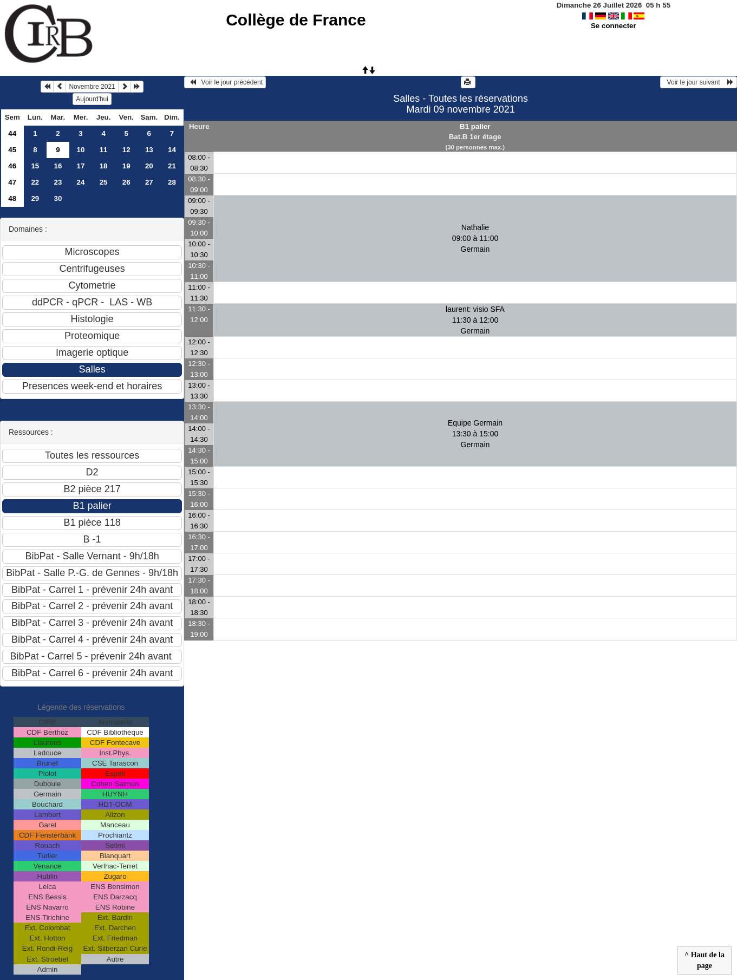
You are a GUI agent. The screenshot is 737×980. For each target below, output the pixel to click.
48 (12, 198)
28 (172, 182)
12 (126, 150)
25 (104, 182)
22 (35, 182)
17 (81, 166)
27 (149, 182)
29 (35, 198)
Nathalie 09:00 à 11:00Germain (475, 238)
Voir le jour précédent (225, 82)
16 (58, 166)
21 (172, 166)
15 (35, 166)
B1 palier (475, 126)
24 (81, 182)
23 (58, 182)
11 (104, 150)
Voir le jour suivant (698, 82)
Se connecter (613, 26)
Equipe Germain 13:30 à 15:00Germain (475, 434)
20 (149, 166)
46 (12, 166)
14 (172, 150)
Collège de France (296, 20)
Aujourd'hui (92, 99)
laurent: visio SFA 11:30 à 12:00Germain (475, 320)
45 (12, 150)
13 (149, 150)
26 (126, 182)
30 (58, 198)
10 (81, 150)
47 (12, 182)
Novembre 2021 (92, 86)
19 (126, 166)
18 (104, 166)
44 (12, 133)
